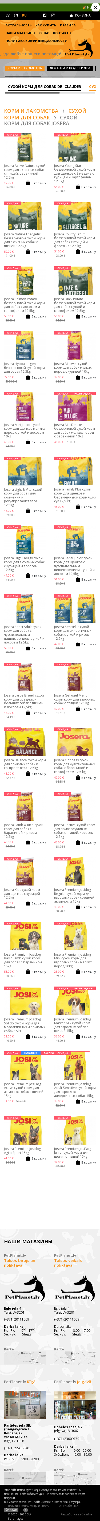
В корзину (38, 183)
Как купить (45, 25)
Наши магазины (20, 33)
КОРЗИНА (83, 15)
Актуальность (18, 25)
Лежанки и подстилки (70, 68)
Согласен (11, 1509)
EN (16, 15)
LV (8, 15)
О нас (44, 33)
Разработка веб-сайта (76, 1514)
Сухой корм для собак (45, 114)
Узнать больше (68, 1506)
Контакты (62, 33)
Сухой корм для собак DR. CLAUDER (44, 86)
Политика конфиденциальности (36, 41)
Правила (68, 25)
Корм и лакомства (25, 68)
